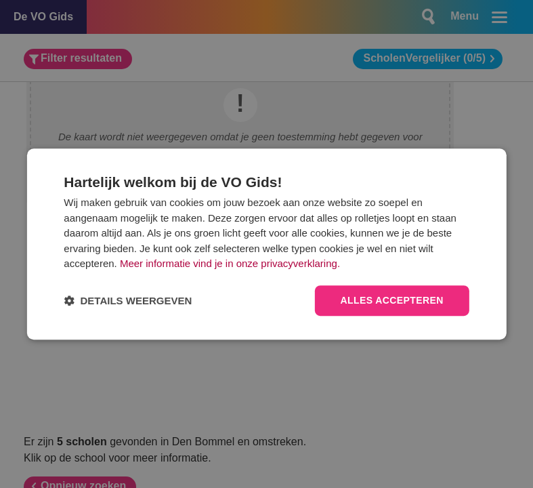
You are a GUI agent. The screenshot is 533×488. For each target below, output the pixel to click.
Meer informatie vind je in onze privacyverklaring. (230, 264)
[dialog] (266, 244)
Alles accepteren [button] (392, 300)
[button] (128, 300)
